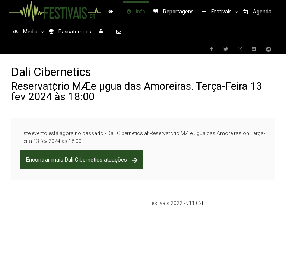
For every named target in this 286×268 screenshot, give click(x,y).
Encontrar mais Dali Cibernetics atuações (82, 159)
